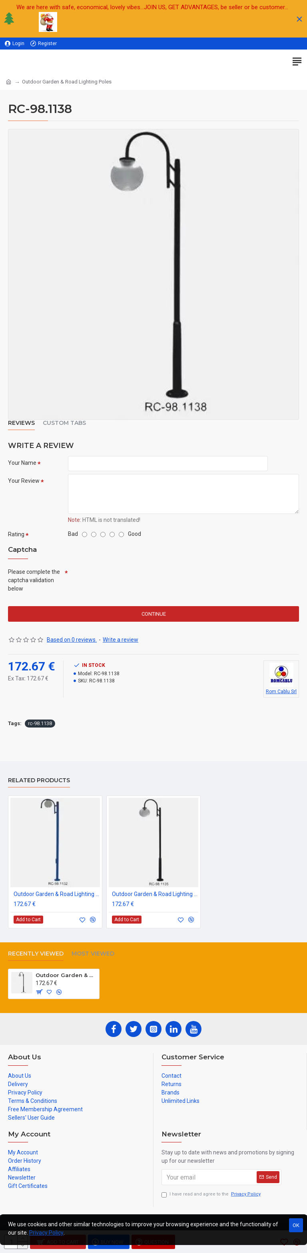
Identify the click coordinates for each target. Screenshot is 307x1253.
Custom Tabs (64, 423)
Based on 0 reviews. (72, 640)
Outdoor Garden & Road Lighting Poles (57, 894)
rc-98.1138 (40, 724)
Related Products (39, 780)
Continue (154, 615)
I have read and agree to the (211, 1194)
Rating (16, 534)
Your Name (22, 463)
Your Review (24, 481)
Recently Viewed (36, 953)
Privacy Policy (46, 1232)
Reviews (21, 423)
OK (296, 1225)
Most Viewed (93, 953)
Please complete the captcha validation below (34, 581)
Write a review (120, 640)
